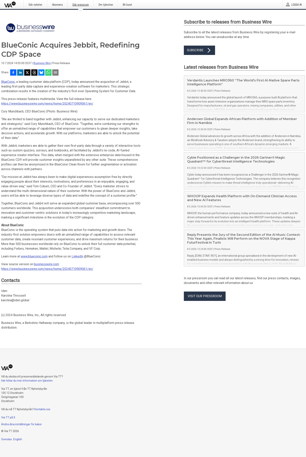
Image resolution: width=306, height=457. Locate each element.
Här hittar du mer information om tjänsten (27, 380)
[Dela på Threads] (34, 72)
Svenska (6, 439)
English (17, 439)
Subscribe (199, 50)
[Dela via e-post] (55, 72)
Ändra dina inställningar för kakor (21, 424)
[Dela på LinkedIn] (20, 72)
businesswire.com (46, 264)
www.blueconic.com (34, 256)
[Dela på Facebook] (13, 72)
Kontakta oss (42, 409)
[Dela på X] (27, 72)
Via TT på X (8, 417)
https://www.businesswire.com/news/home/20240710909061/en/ (47, 103)
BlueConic (8, 82)
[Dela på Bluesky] (41, 72)
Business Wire (42, 63)
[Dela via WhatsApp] (48, 72)
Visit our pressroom (205, 296)
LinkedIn (77, 256)
